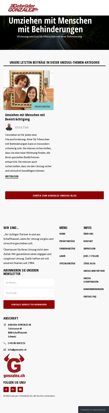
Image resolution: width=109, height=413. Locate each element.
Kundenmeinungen (94, 289)
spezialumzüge (67, 263)
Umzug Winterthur (94, 270)
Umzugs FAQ (90, 296)
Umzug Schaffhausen (91, 280)
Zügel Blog (89, 263)
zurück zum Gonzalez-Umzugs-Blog (54, 195)
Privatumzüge (67, 241)
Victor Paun (22, 127)
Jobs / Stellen (91, 256)
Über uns (88, 233)
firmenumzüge (67, 248)
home (62, 233)
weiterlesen (11, 176)
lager (62, 256)
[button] (102, 8)
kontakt (88, 241)
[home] (23, 8)
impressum (89, 248)
